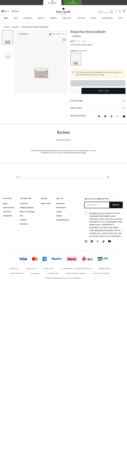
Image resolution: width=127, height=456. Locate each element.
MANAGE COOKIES (105, 268)
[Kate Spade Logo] (63, 11)
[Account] (119, 11)
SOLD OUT (98, 83)
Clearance (23, 34)
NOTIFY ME (103, 91)
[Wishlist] (115, 11)
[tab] (52, 2)
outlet (7, 27)
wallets (15, 27)
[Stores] (15, 11)
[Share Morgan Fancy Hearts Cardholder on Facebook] (98, 116)
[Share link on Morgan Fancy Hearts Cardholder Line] (105, 116)
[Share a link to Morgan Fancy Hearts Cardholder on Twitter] (117, 116)
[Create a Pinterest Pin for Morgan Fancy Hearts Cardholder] (111, 116)
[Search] (101, 11)
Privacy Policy (98, 236)
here (84, 153)
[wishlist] (64, 40)
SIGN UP (115, 205)
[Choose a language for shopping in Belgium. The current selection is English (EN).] (6, 11)
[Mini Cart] (123, 11)
